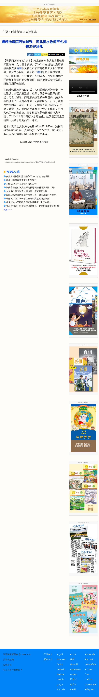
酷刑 (39, 72)
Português (90, 654)
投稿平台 (7, 665)
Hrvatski (74, 664)
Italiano (73, 674)
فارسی (60, 684)
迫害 (19, 68)
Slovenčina (90, 664)
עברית (73, 654)
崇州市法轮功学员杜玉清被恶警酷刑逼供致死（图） (31, 187)
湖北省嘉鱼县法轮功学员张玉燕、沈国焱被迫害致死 (31, 195)
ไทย (87, 674)
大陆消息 (31, 31)
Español (60, 679)
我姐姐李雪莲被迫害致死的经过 (21, 180)
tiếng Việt (89, 689)
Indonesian (75, 669)
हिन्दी (72, 659)
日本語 (73, 679)
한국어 (73, 684)
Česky (60, 664)
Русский (89, 659)
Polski (73, 689)
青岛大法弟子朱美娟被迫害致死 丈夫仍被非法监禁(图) (33, 206)
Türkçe (88, 679)
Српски (88, 669)
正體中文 (48, 654)
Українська (90, 684)
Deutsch (60, 669)
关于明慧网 (8, 659)
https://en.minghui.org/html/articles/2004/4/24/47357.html (30, 162)
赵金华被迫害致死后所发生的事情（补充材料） (29, 202)
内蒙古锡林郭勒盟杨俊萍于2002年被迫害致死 (27, 176)
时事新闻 (16, 31)
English (60, 674)
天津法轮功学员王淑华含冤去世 (21, 184)
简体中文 (48, 659)
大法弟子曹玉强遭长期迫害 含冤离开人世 (26, 191)
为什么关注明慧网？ (12, 670)
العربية (60, 654)
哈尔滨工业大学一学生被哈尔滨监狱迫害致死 (28, 198)
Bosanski (61, 659)
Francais (61, 689)
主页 (5, 31)
